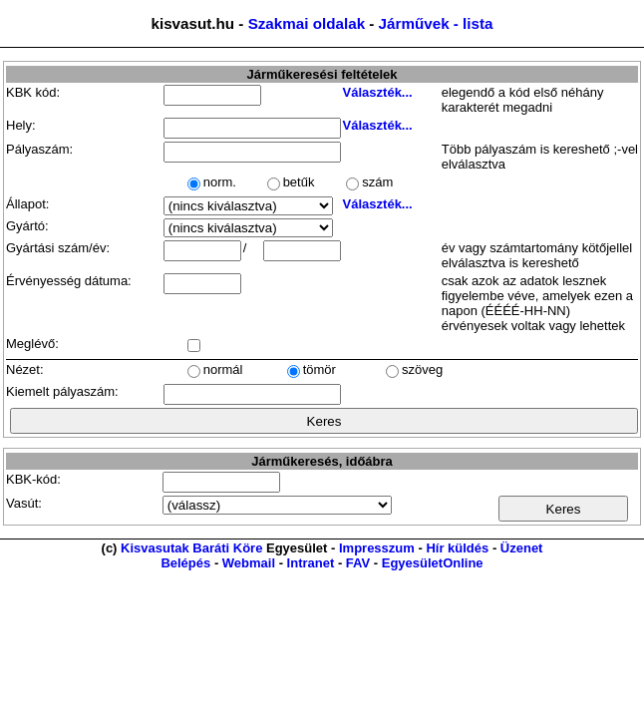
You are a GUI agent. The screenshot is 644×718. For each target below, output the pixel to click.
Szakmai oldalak (306, 23)
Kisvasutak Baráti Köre (191, 547)
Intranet (311, 562)
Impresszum (377, 547)
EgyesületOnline (432, 562)
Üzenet (521, 547)
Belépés (185, 562)
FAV (358, 562)
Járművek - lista (436, 23)
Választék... (378, 92)
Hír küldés (457, 547)
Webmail (248, 562)
